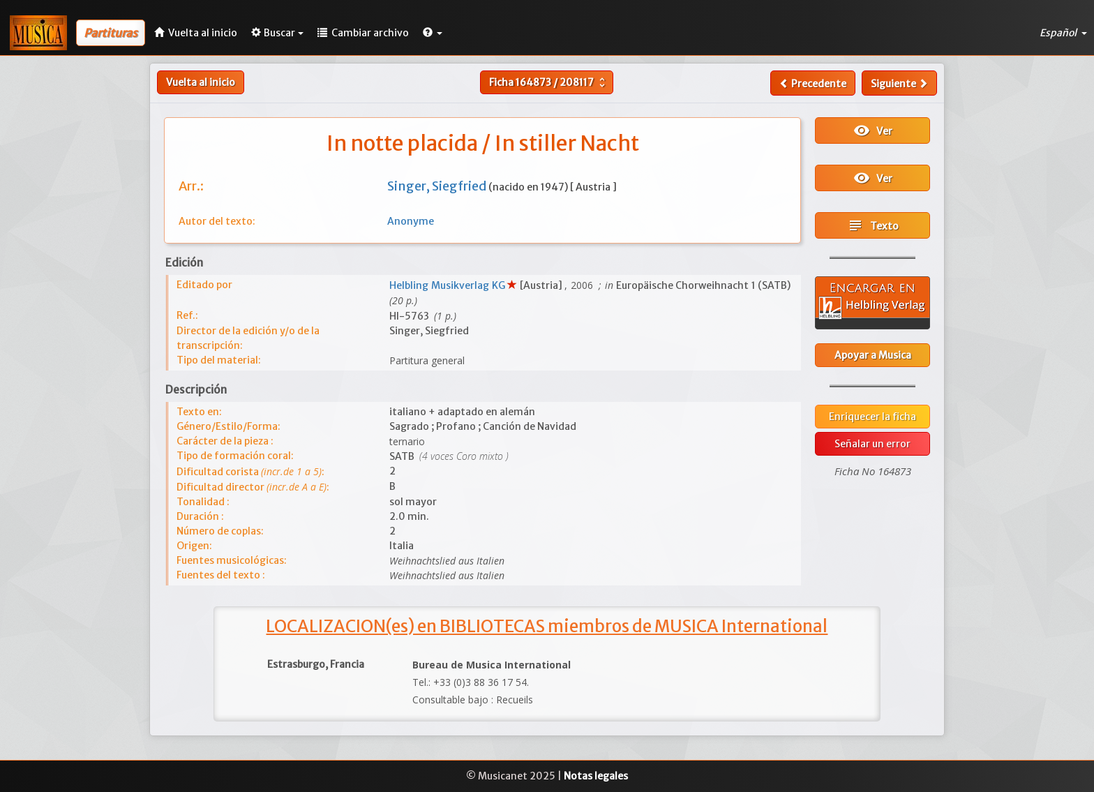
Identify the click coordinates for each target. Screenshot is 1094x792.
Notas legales (596, 776)
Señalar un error (872, 444)
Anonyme (410, 221)
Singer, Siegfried (437, 186)
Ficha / (548, 82)
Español (1063, 33)
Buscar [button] (277, 33)
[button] (432, 32)
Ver (872, 130)
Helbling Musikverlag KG (448, 285)
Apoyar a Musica (872, 355)
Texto (873, 225)
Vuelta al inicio (200, 82)
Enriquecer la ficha (872, 416)
